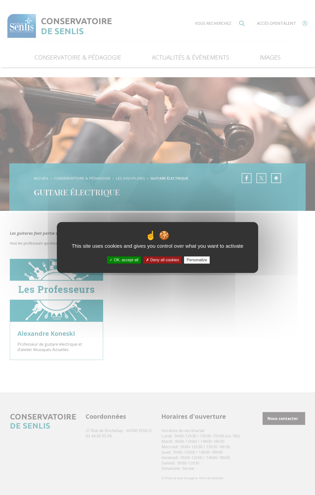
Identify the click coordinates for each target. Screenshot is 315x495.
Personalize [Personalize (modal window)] (197, 260)
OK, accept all (124, 260)
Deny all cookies (162, 260)
